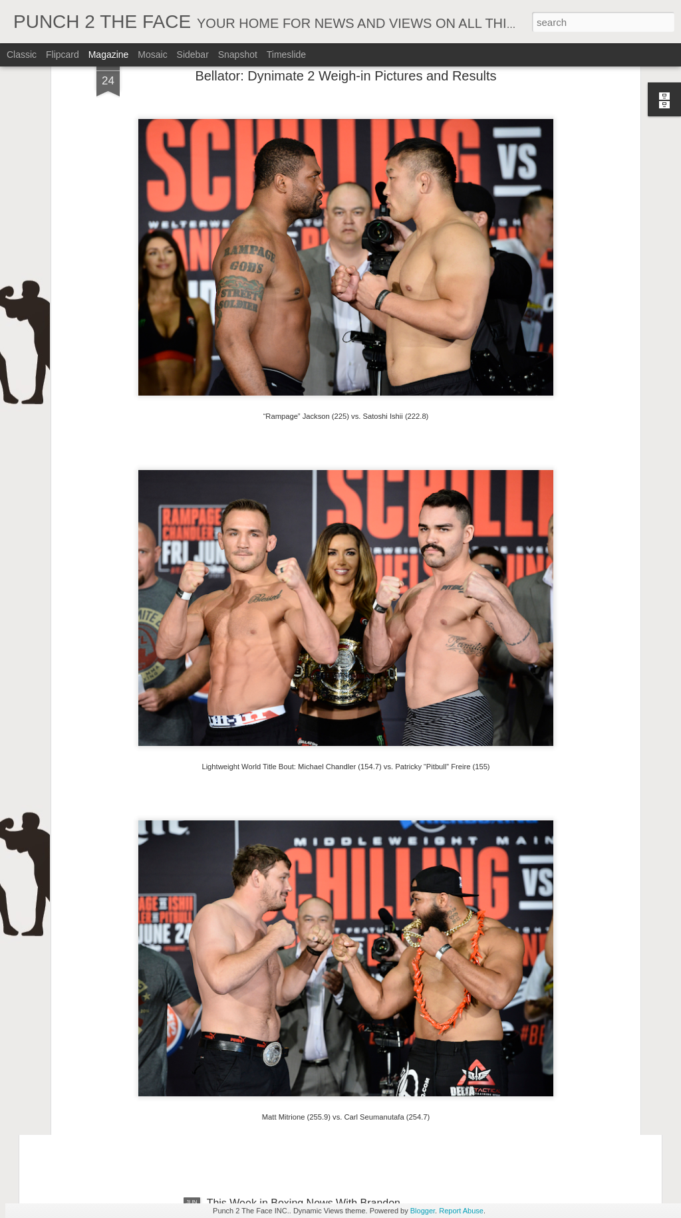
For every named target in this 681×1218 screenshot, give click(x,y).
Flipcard (62, 54)
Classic (22, 54)
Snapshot (237, 54)
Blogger (422, 1211)
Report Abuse (461, 1211)
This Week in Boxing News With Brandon (303, 1052)
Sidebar (193, 54)
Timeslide (286, 54)
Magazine (108, 54)
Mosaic (152, 54)
